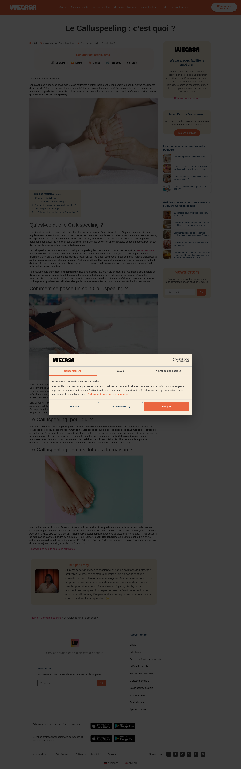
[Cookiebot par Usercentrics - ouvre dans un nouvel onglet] (175, 360)
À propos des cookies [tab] (168, 370)
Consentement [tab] (72, 370)
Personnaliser (120, 406)
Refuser (74, 406)
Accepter (166, 406)
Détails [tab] (120, 370)
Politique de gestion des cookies (108, 394)
